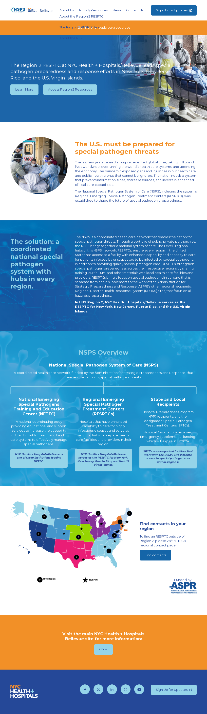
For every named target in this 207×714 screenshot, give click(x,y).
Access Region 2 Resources (70, 89)
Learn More (24, 89)
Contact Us (134, 10)
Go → (103, 649)
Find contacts (155, 555)
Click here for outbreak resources (103, 27)
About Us (66, 10)
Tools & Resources (93, 10)
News (117, 10)
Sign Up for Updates (174, 10)
